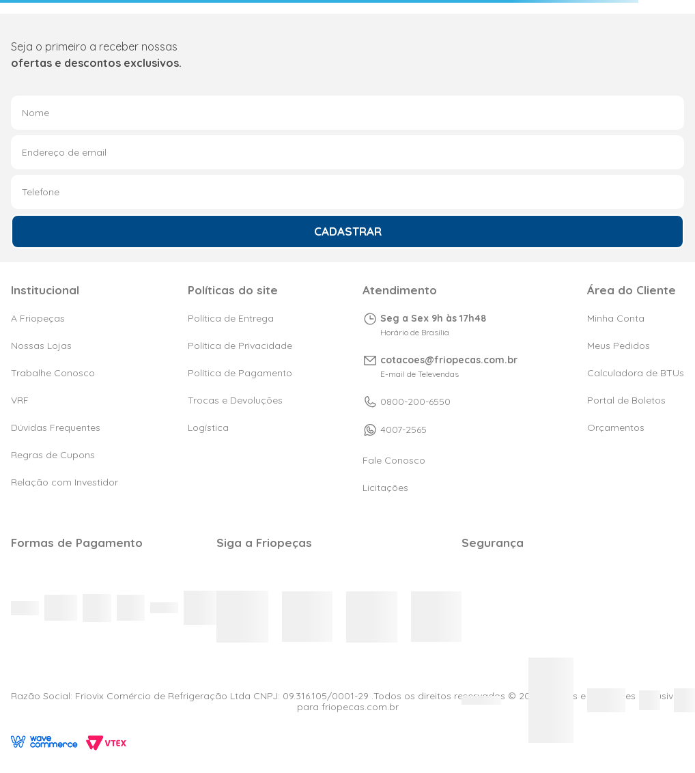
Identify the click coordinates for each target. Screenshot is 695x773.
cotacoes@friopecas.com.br (448, 360)
